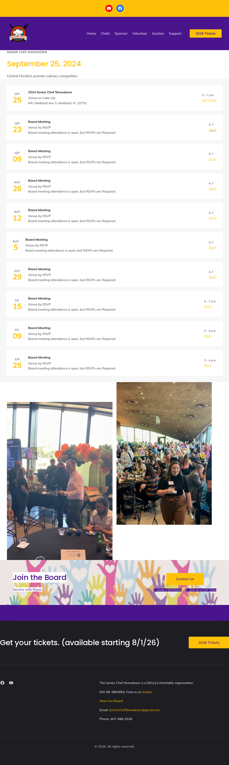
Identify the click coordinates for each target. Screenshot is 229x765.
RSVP (212, 130)
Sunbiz (147, 692)
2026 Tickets (208, 642)
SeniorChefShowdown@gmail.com (134, 710)
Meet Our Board (111, 701)
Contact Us (185, 579)
